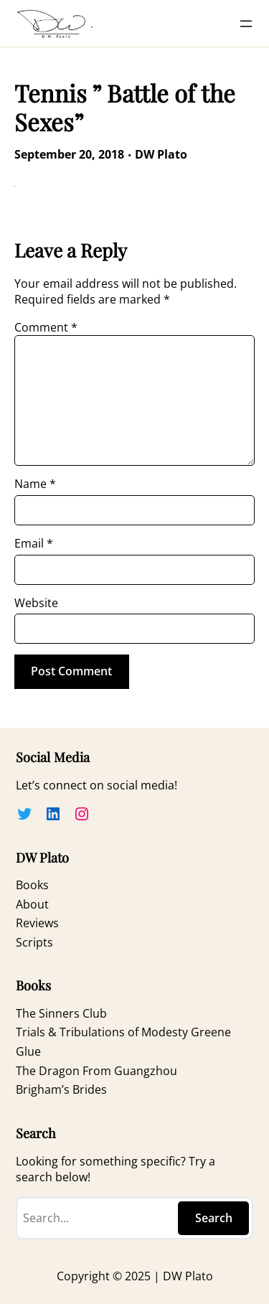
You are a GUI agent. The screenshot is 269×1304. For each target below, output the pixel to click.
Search (213, 1218)
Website (36, 603)
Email (33, 543)
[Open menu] (246, 23)
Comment (45, 327)
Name (35, 484)
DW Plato (161, 154)
